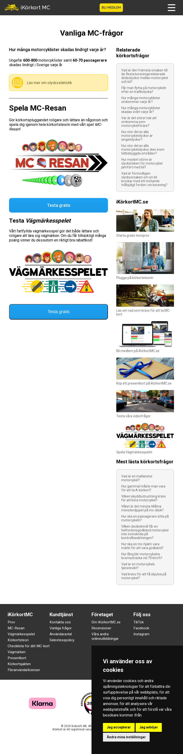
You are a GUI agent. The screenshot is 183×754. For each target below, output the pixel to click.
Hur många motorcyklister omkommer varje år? (140, 100)
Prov (11, 622)
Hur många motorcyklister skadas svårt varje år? (140, 110)
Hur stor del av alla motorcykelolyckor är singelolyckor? (137, 135)
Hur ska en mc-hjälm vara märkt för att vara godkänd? (142, 546)
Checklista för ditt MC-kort (29, 646)
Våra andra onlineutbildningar (105, 636)
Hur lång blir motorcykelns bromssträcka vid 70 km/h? (141, 556)
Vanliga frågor (61, 628)
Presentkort (17, 658)
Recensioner (101, 628)
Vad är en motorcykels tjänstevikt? (138, 566)
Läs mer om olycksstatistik (49, 82)
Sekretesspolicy (62, 640)
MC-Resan (16, 628)
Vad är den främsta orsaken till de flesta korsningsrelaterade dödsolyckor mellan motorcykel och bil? (144, 76)
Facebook (141, 628)
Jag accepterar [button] (119, 727)
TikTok (138, 622)
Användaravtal (61, 634)
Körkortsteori (18, 640)
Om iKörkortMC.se (106, 622)
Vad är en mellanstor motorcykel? (136, 478)
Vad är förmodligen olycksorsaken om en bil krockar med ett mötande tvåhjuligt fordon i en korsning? (144, 179)
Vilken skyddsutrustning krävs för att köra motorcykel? (143, 498)
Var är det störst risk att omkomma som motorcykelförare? (139, 122)
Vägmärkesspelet (21, 634)
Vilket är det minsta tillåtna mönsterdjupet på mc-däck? (142, 508)
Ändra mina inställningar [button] (126, 737)
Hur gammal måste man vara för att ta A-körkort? (143, 488)
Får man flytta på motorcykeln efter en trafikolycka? (143, 90)
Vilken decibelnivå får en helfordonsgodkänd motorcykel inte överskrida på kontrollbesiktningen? (144, 532)
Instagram (141, 634)
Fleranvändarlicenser (24, 670)
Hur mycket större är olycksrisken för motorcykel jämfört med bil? (142, 163)
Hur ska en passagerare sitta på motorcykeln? (145, 518)
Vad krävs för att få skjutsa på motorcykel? (143, 576)
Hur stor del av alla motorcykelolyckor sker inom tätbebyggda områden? (142, 149)
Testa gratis (58, 205)
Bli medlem (111, 7)
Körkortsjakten (19, 664)
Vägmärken (16, 652)
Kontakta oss (60, 622)
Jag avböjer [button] (148, 727)
